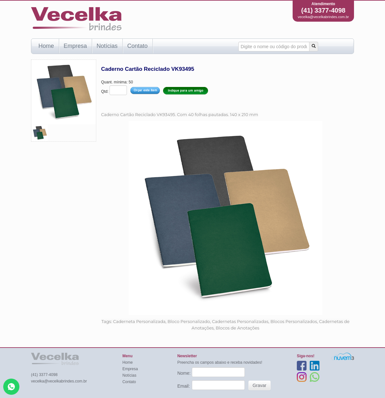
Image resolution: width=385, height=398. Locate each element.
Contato (137, 46)
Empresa (75, 46)
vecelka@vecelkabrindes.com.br (323, 17)
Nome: (184, 373)
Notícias (107, 46)
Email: (184, 386)
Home (46, 46)
